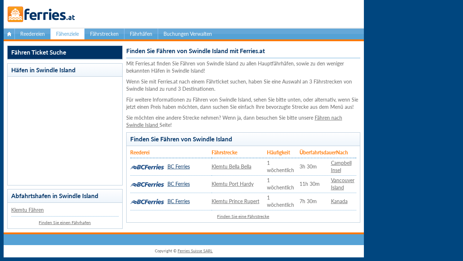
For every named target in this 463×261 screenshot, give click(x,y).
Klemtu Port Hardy (233, 184)
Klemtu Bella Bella (231, 166)
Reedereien (32, 34)
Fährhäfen (141, 34)
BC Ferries (178, 166)
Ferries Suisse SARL (195, 250)
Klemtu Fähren (27, 210)
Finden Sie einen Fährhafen (65, 222)
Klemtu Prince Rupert (235, 201)
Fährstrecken (104, 34)
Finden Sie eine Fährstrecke (243, 216)
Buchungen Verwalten (187, 34)
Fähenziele (67, 34)
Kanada (339, 201)
